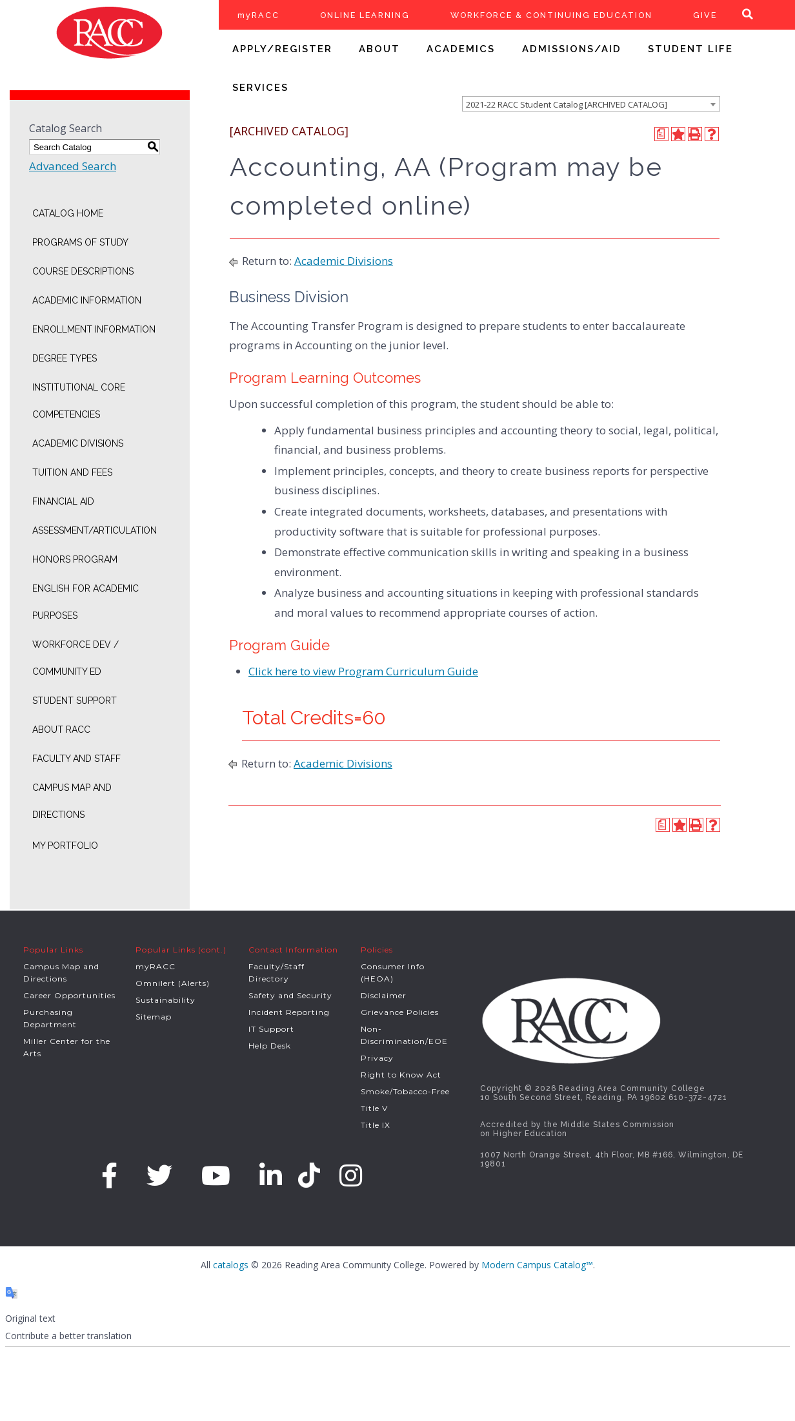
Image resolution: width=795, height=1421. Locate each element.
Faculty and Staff (76, 758)
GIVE (705, 15)
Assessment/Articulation (94, 530)
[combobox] (591, 103)
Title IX (375, 1125)
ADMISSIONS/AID (571, 49)
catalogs (230, 1265)
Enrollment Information (94, 329)
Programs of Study (80, 242)
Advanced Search (72, 166)
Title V (374, 1108)
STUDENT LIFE (690, 49)
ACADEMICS (461, 49)
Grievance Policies (400, 1012)
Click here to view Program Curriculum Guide (363, 671)
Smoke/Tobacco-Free (405, 1091)
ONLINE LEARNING (365, 15)
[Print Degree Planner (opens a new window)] (661, 134)
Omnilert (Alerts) (173, 983)
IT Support (271, 1029)
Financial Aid (63, 501)
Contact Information (293, 949)
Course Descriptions (83, 271)
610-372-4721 (698, 1097)
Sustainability (166, 1000)
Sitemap (154, 1016)
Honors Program (74, 559)
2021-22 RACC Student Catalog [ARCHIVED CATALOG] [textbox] (566, 104)
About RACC (61, 729)
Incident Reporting (289, 1012)
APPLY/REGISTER (282, 49)
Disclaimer (384, 995)
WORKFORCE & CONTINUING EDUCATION (551, 15)
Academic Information (86, 300)
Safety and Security (290, 995)
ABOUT (379, 49)
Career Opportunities (69, 995)
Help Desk (269, 1045)
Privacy (377, 1058)
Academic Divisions (77, 443)
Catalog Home (67, 213)
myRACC (258, 15)
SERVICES (260, 87)
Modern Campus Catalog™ (537, 1265)
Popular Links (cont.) (181, 949)
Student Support (74, 700)
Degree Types (64, 358)
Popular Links (53, 949)
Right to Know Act (401, 1074)
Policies (377, 949)
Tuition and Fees (72, 472)
